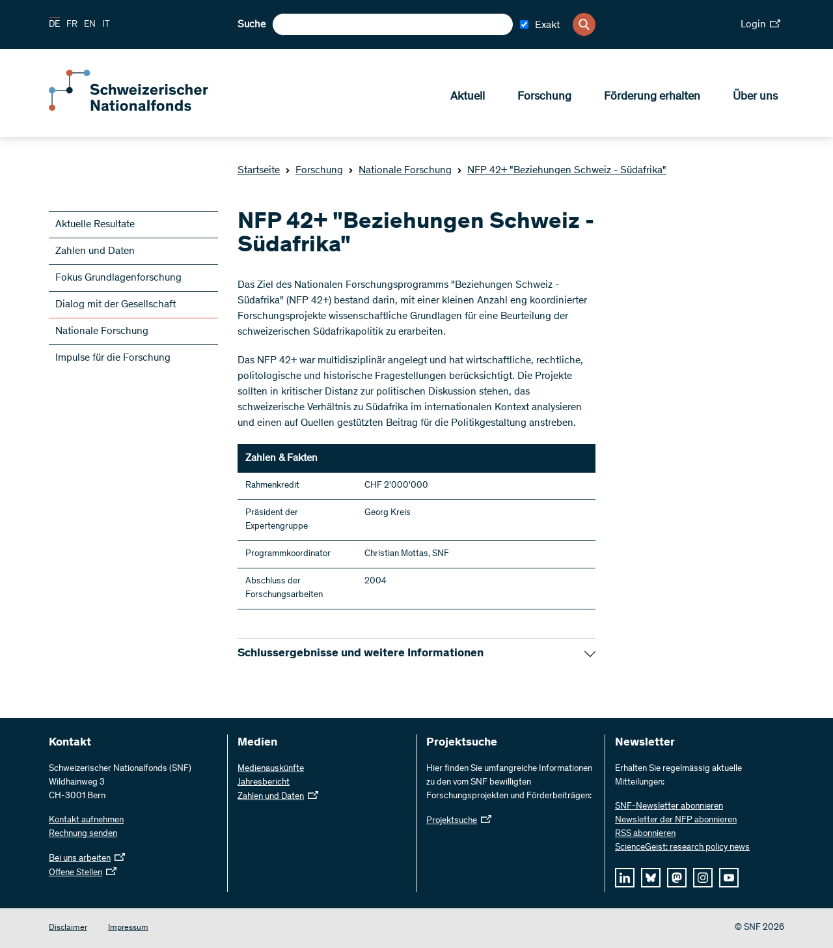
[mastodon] (677, 877)
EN (90, 24)
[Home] (143, 109)
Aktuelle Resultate (95, 224)
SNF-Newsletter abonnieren (669, 806)
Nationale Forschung (400, 170)
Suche (252, 25)
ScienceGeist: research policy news (682, 847)
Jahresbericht (264, 782)
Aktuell (467, 98)
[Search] (584, 24)
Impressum (128, 928)
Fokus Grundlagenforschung (118, 278)
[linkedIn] (625, 877)
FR (71, 24)
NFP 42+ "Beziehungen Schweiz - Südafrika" (561, 170)
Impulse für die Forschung (113, 358)
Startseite (259, 170)
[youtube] (729, 877)
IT (106, 24)
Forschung (544, 98)
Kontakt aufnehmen (86, 820)
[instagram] (703, 877)
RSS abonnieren (645, 834)
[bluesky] (651, 877)
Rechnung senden (83, 834)
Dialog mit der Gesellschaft (115, 305)
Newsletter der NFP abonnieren (676, 820)
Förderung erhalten (652, 98)
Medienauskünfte (271, 769)
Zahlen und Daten (95, 251)
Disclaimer (68, 928)
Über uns (755, 98)
